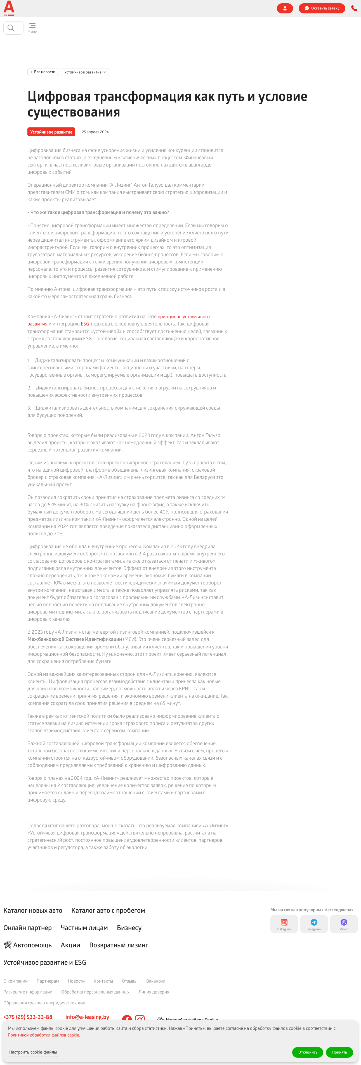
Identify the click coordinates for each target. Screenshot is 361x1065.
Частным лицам (84, 927)
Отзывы (201, 8)
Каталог (32, 29)
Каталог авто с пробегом (108, 910)
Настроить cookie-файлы (40, 1051)
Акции (70, 944)
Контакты (265, 8)
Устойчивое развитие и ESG (44, 962)
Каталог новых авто (32, 910)
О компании (13, 8)
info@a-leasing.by (87, 1017)
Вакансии (155, 981)
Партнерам (48, 981)
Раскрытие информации (27, 992)
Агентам (107, 8)
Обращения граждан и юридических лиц (44, 1002)
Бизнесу (104, 29)
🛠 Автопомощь (27, 944)
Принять (337, 1051)
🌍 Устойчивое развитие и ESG (62, 8)
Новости (133, 8)
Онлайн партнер (228, 28)
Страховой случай (167, 8)
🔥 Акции (130, 29)
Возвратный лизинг (118, 944)
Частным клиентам (68, 29)
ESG (85, 325)
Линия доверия (232, 8)
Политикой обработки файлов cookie (45, 1033)
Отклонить (301, 1051)
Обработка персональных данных (95, 992)
